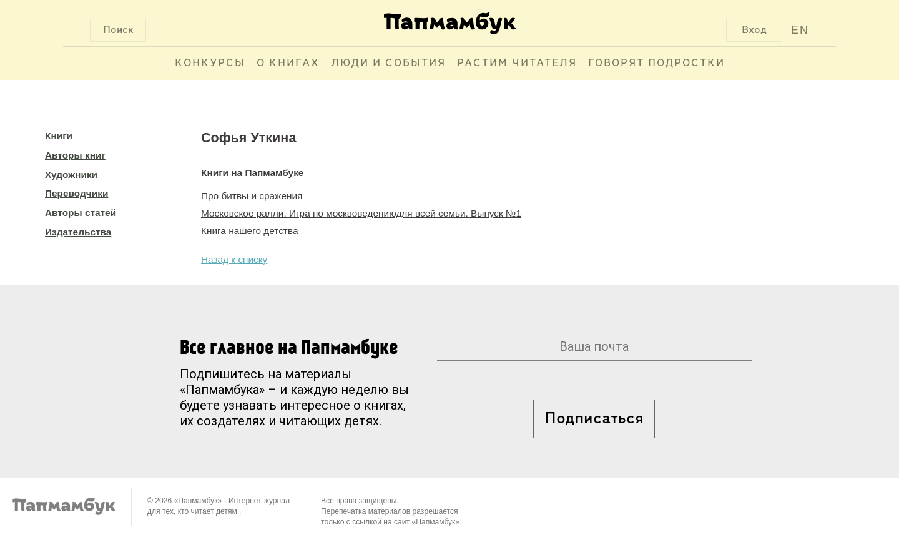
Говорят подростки (656, 63)
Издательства (78, 232)
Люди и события (388, 63)
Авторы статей (80, 212)
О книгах (288, 63)
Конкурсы (210, 63)
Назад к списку (234, 259)
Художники (71, 174)
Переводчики (76, 193)
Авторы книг (75, 155)
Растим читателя (517, 63)
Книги (58, 135)
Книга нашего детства (249, 230)
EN (800, 30)
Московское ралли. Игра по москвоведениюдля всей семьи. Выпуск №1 (361, 213)
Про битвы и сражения (251, 195)
